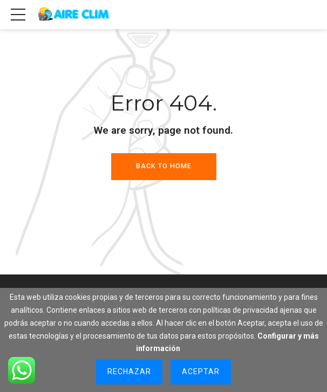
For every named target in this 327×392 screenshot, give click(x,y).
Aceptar (201, 371)
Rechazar (129, 371)
